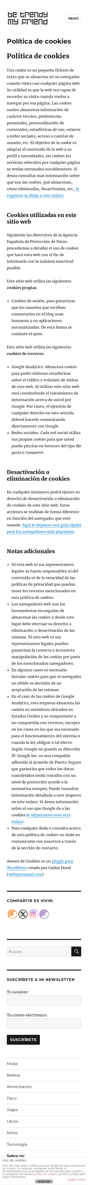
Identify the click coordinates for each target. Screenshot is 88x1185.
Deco (12, 1098)
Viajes (12, 1110)
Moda (12, 1063)
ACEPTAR (44, 1181)
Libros (12, 1121)
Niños (12, 1133)
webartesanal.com (25, 874)
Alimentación (19, 1086)
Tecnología (17, 1144)
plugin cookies (77, 1179)
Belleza (13, 1075)
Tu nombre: (18, 992)
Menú (73, 18)
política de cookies (45, 1174)
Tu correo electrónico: (27, 1015)
